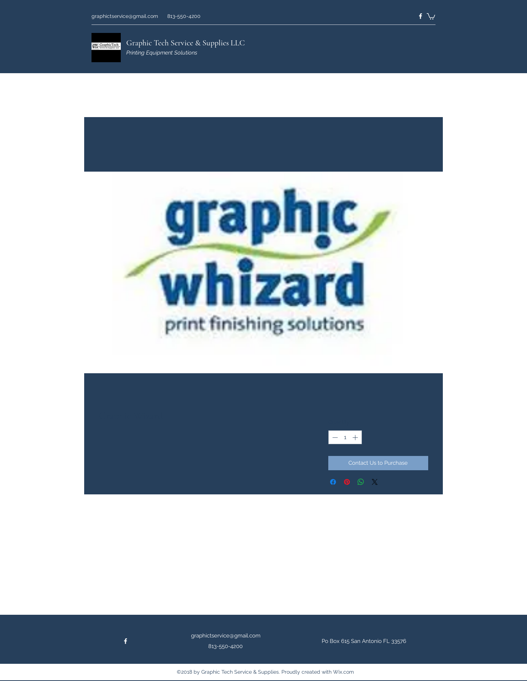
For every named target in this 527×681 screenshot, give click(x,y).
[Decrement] (334, 437)
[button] (431, 15)
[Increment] (356, 437)
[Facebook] (420, 16)
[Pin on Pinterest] (347, 482)
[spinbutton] (345, 437)
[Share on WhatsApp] (360, 482)
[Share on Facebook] (333, 482)
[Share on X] (374, 482)
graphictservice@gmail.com (124, 16)
